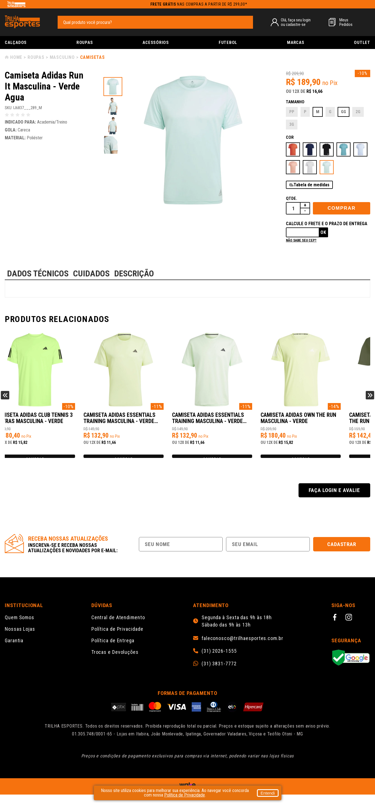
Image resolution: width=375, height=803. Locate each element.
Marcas (295, 42)
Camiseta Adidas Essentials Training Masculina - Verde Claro (139, 421)
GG (343, 111)
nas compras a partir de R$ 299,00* (198, 4)
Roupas (84, 42)
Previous (5, 399)
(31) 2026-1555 (219, 659)
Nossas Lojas (20, 637)
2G (358, 111)
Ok (323, 232)
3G (291, 124)
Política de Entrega (112, 649)
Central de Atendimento (118, 626)
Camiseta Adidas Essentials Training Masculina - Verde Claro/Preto (230, 421)
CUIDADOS (91, 273)
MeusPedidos (346, 22)
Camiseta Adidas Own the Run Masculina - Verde (324, 421)
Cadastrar (341, 552)
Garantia (14, 649)
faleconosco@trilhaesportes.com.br (242, 647)
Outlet (362, 42)
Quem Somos (19, 626)
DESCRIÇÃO (134, 273)
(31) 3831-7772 (219, 672)
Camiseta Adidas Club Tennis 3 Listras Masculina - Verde (48, 421)
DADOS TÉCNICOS (38, 273)
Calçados (16, 42)
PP (291, 111)
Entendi (268, 793)
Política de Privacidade (117, 637)
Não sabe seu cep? (301, 240)
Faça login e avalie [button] (334, 498)
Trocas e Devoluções (115, 660)
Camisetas (92, 57)
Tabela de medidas (311, 184)
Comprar (341, 208)
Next (370, 399)
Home (16, 57)
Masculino (62, 57)
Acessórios (156, 42)
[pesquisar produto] (246, 22)
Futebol (228, 42)
